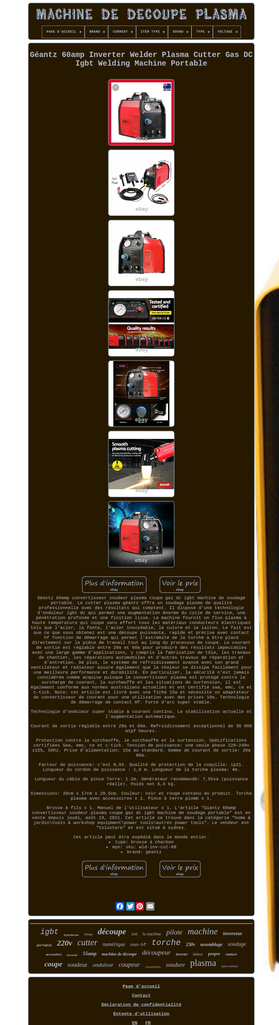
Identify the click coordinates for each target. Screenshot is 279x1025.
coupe (53, 964)
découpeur (156, 952)
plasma (203, 963)
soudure (175, 964)
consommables (153, 966)
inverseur (232, 933)
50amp (88, 934)
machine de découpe (119, 954)
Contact (141, 995)
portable (44, 945)
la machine (152, 934)
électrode (72, 955)
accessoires (53, 954)
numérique (114, 944)
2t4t (134, 934)
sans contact (229, 966)
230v (190, 944)
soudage (237, 944)
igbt (49, 932)
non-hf (138, 944)
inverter (182, 954)
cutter (87, 942)
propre (214, 953)
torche (166, 942)
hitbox (198, 954)
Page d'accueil (141, 986)
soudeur (78, 964)
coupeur (129, 964)
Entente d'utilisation (141, 1013)
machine (203, 931)
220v (64, 942)
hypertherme (71, 934)
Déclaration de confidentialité (141, 1004)
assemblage (211, 944)
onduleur (103, 964)
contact (231, 954)
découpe (112, 931)
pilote (174, 932)
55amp (90, 953)
